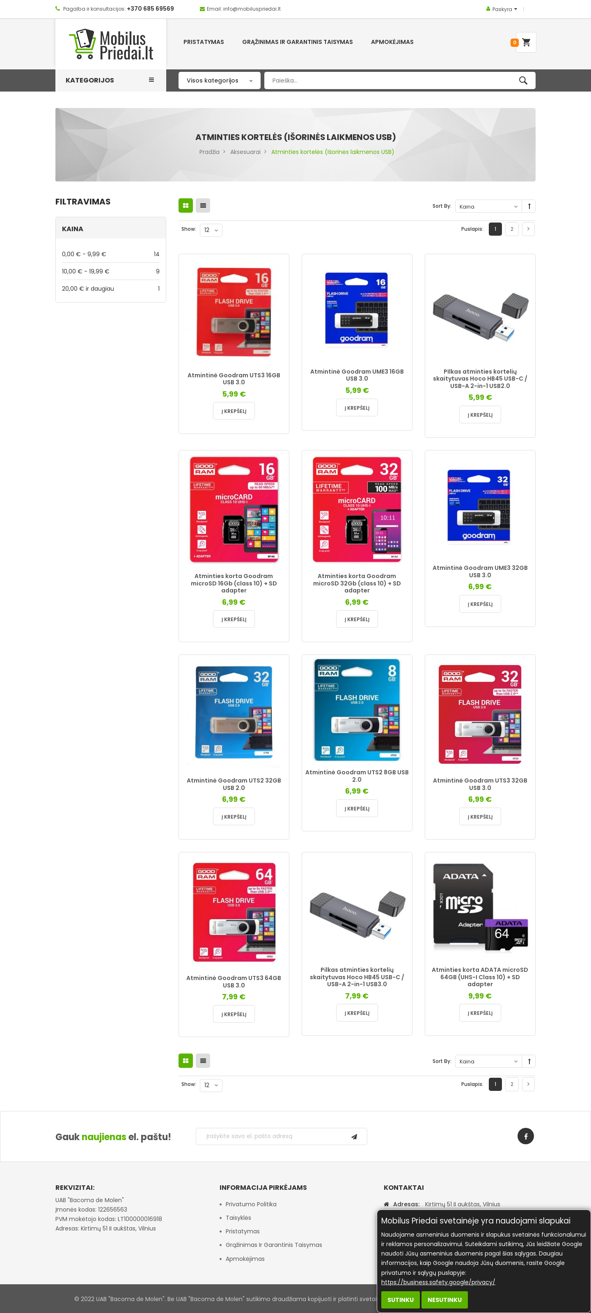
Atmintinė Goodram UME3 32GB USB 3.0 (480, 571)
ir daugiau (111, 288)
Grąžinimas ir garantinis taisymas (274, 1245)
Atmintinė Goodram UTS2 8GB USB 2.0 (357, 776)
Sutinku (400, 1300)
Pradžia (209, 152)
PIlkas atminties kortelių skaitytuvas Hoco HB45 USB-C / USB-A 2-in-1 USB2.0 (480, 378)
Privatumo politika (251, 1204)
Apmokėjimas (245, 1259)
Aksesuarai (245, 152)
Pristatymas (243, 1231)
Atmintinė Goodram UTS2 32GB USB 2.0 (234, 784)
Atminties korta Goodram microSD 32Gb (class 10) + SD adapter (357, 583)
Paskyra (502, 9)
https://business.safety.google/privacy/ (438, 1282)
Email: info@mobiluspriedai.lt (244, 8)
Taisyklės (238, 1218)
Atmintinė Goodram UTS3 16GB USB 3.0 (234, 379)
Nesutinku (445, 1300)
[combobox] (400, 80)
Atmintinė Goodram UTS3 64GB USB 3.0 (233, 981)
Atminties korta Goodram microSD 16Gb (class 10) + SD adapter (234, 583)
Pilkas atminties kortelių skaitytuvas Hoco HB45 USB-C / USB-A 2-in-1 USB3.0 (357, 977)
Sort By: (442, 205)
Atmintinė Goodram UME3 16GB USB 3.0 (357, 375)
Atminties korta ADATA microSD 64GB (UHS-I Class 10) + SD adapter (480, 977)
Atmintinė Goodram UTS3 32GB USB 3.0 (480, 784)
